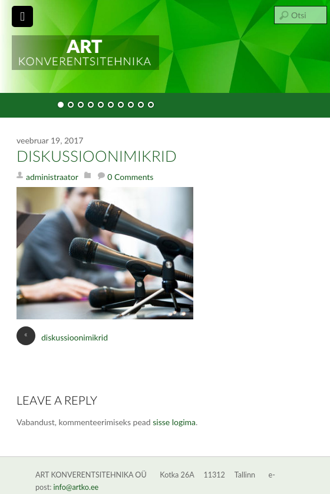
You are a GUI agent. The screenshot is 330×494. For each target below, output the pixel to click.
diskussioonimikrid (96, 157)
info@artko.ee (76, 487)
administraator (52, 177)
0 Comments (130, 177)
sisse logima (174, 422)
